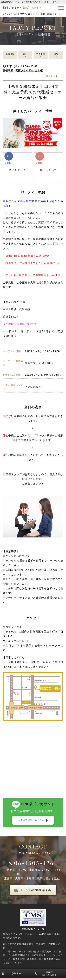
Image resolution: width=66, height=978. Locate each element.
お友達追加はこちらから (31, 820)
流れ (25, 54)
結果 (56, 54)
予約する (16, 973)
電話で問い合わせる (49, 973)
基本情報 (9, 54)
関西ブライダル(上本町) (29, 70)
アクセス (40, 54)
